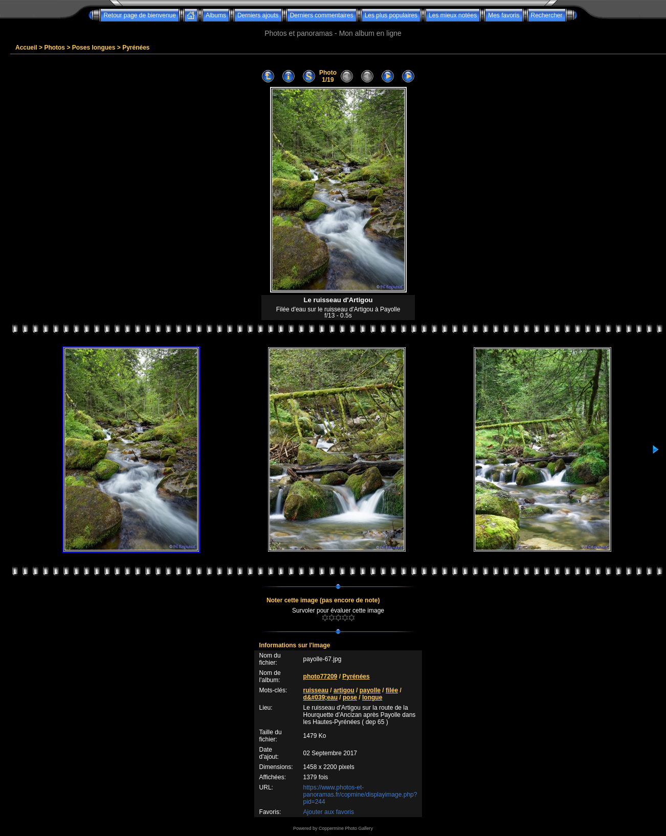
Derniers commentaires (321, 15)
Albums (216, 15)
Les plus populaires (391, 15)
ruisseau (315, 690)
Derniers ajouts (258, 15)
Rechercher (547, 15)
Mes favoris (503, 15)
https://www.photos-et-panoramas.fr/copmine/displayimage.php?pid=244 (360, 794)
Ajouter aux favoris (328, 812)
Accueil (26, 47)
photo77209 (320, 676)
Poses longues (94, 47)
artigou (344, 690)
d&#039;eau (320, 697)
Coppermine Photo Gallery (346, 828)
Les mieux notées (453, 15)
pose (350, 697)
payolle (370, 690)
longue (372, 697)
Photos (54, 47)
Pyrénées (135, 47)
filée (392, 690)
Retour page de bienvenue (139, 15)
